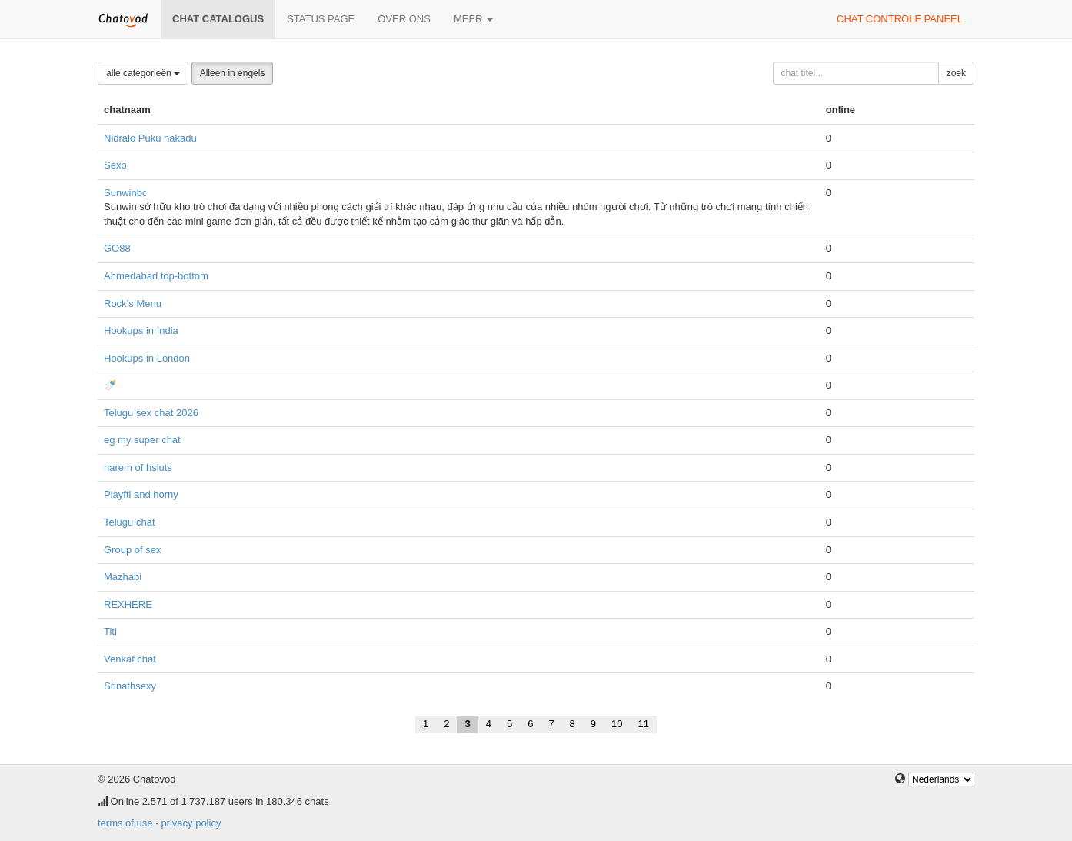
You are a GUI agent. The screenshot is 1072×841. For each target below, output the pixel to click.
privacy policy (191, 823)
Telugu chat (129, 522)
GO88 (117, 248)
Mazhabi (122, 576)
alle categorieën (143, 73)
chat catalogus (218, 19)
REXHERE (128, 604)
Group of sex (132, 550)
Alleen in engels (232, 73)
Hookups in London (147, 358)
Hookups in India (141, 330)
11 (643, 723)
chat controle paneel (900, 19)
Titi (110, 631)
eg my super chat (142, 440)
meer (473, 19)
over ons (404, 19)
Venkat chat (130, 659)
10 (616, 723)
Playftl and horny (141, 494)
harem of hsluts (138, 467)
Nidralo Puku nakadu (150, 138)
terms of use (125, 823)
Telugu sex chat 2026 (151, 413)
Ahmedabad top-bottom (156, 276)
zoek (956, 73)
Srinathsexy (130, 686)
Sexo (115, 165)
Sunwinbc (125, 193)
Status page (321, 19)
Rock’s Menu (132, 303)
